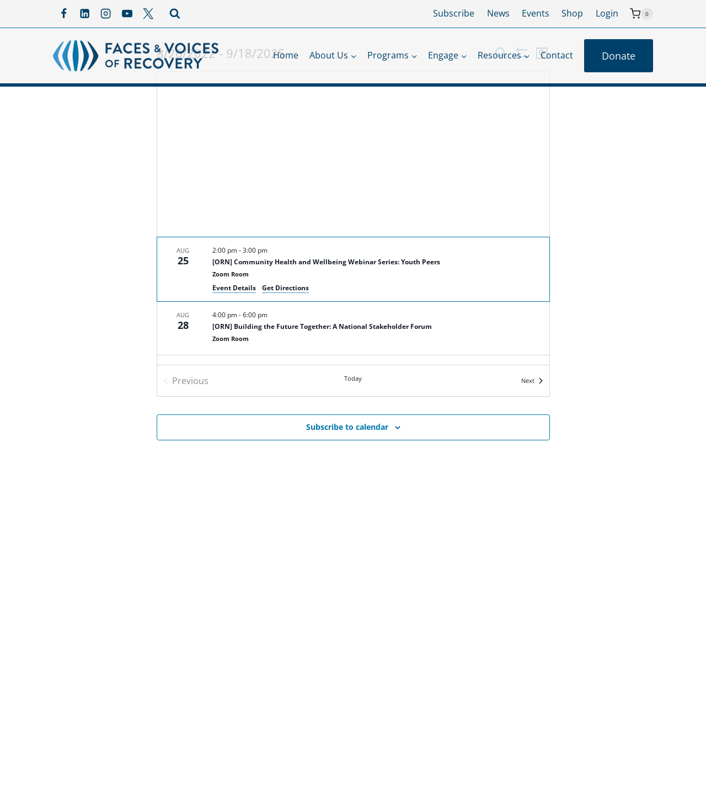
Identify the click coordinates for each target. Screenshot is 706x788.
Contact (557, 55)
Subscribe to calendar (347, 427)
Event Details (234, 287)
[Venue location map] (353, 154)
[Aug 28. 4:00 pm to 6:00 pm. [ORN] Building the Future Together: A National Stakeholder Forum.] (353, 328)
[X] (148, 13)
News (498, 13)
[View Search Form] (174, 13)
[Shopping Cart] (641, 14)
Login (607, 13)
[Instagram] (105, 13)
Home (285, 55)
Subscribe (453, 13)
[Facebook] (63, 13)
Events (535, 13)
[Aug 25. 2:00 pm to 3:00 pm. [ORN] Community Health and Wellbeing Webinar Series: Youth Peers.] (353, 269)
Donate (618, 55)
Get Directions (285, 287)
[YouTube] (126, 13)
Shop (572, 13)
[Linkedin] (84, 13)
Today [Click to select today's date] (353, 378)
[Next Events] (532, 380)
